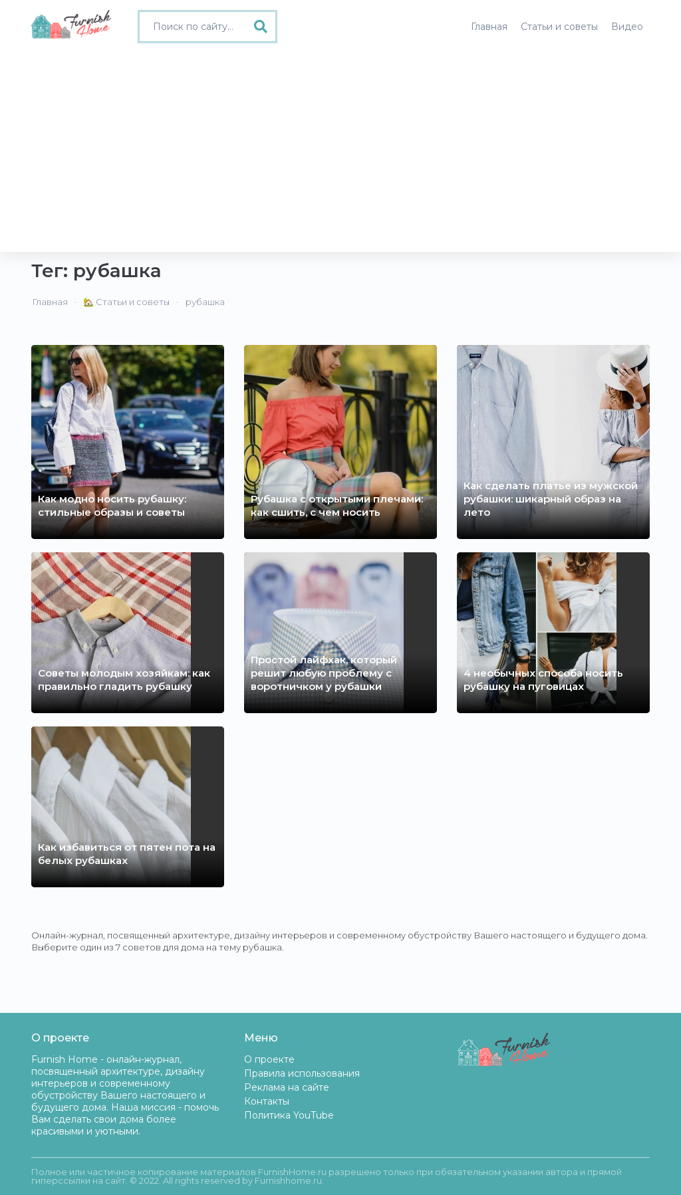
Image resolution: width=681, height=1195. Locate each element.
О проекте (269, 1059)
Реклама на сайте (286, 1087)
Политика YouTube (289, 1115)
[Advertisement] (340, 152)
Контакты (266, 1101)
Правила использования (302, 1073)
